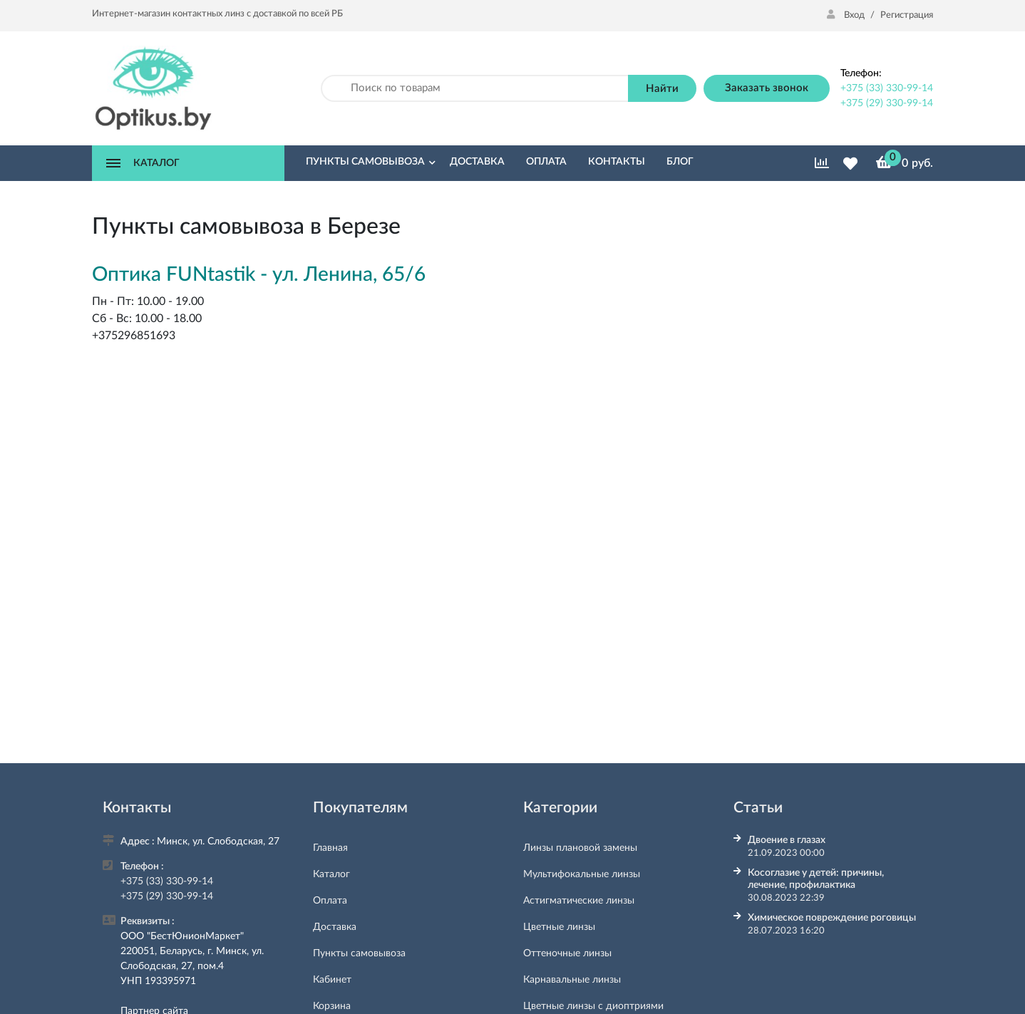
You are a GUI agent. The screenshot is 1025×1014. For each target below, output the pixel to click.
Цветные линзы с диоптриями (593, 1006)
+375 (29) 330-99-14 (886, 103)
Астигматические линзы (578, 901)
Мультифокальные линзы (581, 874)
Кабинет (332, 980)
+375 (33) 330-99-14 (886, 88)
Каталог (331, 874)
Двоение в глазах (786, 840)
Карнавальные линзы (572, 980)
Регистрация (906, 15)
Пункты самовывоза (359, 953)
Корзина (332, 1006)
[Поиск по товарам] (474, 88)
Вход (847, 15)
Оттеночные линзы (567, 953)
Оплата (330, 901)
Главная (330, 848)
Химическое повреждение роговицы (832, 918)
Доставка (334, 927)
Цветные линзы (559, 927)
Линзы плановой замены (580, 848)
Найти (662, 88)
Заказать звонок (766, 88)
